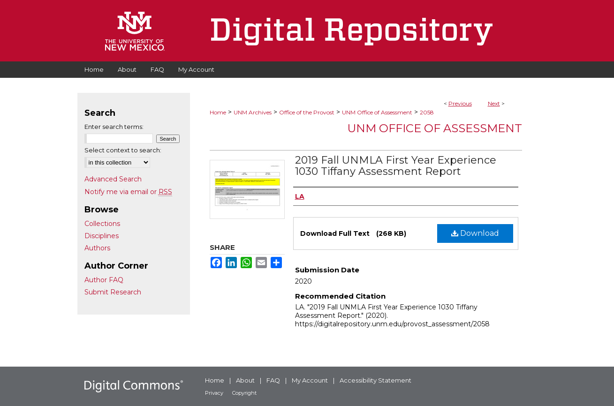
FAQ (273, 380)
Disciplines (101, 236)
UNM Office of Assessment (377, 112)
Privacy (214, 393)
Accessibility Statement (375, 380)
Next (494, 103)
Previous (460, 103)
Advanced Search (113, 179)
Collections (102, 223)
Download (475, 233)
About (245, 380)
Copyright (244, 393)
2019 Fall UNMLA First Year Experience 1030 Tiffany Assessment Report (395, 166)
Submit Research (112, 292)
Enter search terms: (114, 126)
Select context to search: (122, 150)
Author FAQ (103, 280)
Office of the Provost (306, 112)
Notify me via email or (128, 192)
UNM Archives (253, 112)
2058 (427, 112)
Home (218, 112)
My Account (310, 380)
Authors (97, 248)
